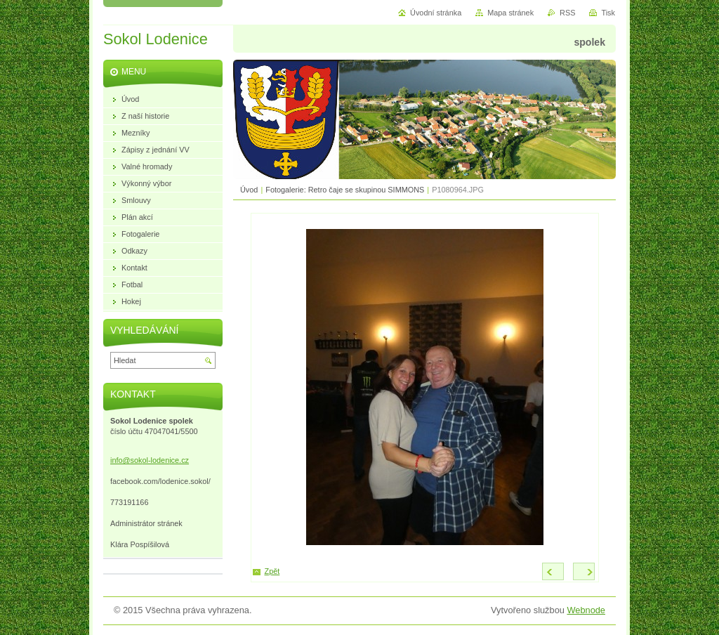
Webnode (586, 610)
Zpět (272, 571)
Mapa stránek (510, 12)
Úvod (249, 189)
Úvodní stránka (435, 12)
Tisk (608, 12)
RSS (567, 12)
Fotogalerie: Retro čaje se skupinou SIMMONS (344, 189)
